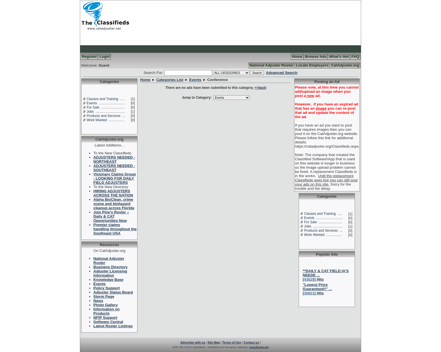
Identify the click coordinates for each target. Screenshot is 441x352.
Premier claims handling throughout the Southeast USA (115, 229)
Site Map (214, 342)
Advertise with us (192, 342)
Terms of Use (231, 342)
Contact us (251, 342)
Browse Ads (316, 57)
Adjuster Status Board (113, 292)
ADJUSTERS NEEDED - (114, 159)
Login (105, 57)
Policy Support (106, 288)
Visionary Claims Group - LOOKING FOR (114, 178)
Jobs (90, 112)
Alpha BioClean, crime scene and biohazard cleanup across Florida (113, 203)
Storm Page (103, 296)
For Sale (93, 107)
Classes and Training (102, 99)
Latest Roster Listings (113, 326)
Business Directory (110, 267)
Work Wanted (97, 120)
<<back (260, 88)
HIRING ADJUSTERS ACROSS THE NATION (113, 193)
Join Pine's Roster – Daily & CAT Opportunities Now (111, 216)
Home (297, 57)
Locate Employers (312, 65)
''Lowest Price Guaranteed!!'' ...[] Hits (317, 289)
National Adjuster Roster (271, 65)
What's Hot (339, 57)
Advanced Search (282, 73)
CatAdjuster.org (345, 65)
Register (89, 57)
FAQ (355, 57)
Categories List (169, 80)
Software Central (108, 322)
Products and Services (103, 116)
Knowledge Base (108, 279)
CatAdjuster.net (259, 347)
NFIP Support (105, 317)
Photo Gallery (105, 305)
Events (92, 103)
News (98, 301)
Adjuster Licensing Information (110, 273)
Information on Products (106, 311)
